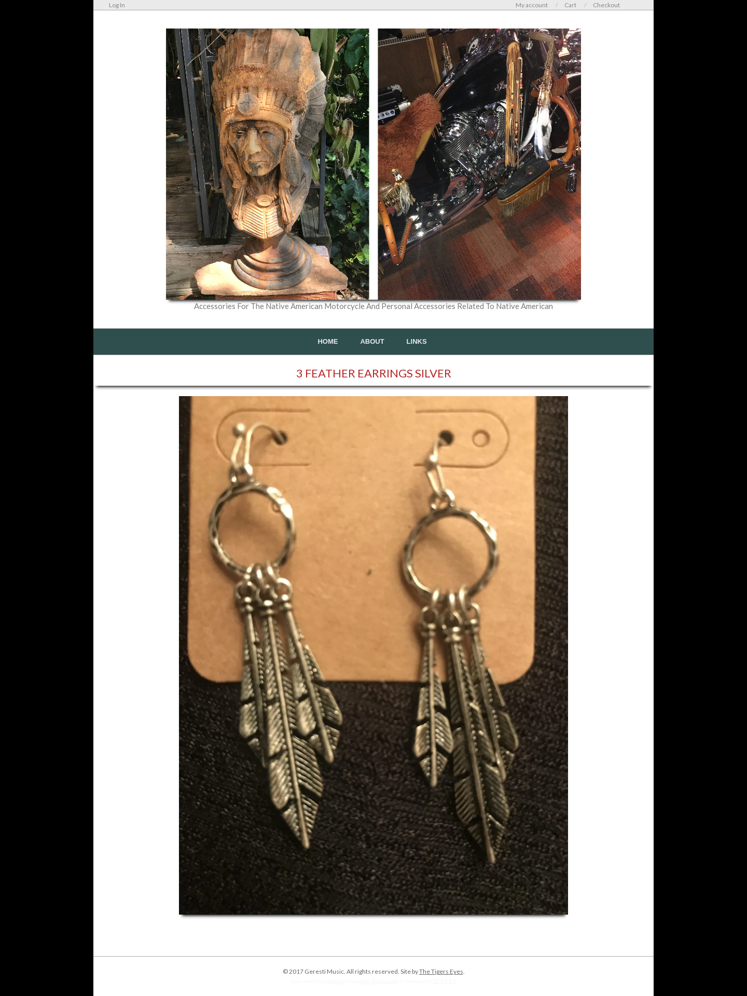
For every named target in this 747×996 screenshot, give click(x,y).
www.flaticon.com (378, 981)
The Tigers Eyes (441, 971)
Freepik (334, 981)
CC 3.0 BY (444, 981)
